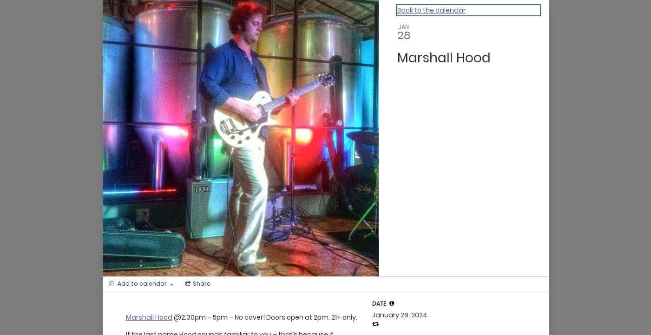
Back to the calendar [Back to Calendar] (431, 10)
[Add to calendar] (141, 284)
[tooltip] (391, 303)
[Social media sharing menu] (197, 284)
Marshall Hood (149, 317)
